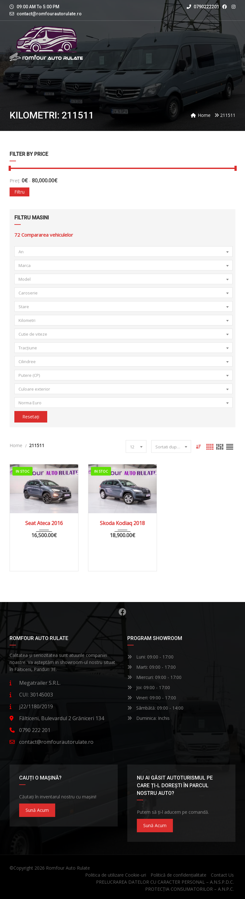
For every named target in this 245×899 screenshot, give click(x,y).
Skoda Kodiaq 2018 (122, 523)
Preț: (15, 180)
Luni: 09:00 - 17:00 (150, 657)
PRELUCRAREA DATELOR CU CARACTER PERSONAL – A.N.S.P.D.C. (165, 882)
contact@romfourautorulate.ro (49, 13)
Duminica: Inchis (148, 718)
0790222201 (203, 6)
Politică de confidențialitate (178, 875)
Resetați (30, 417)
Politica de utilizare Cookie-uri (115, 875)
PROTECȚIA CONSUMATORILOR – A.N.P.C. (189, 889)
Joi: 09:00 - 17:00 (148, 687)
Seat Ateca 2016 (44, 523)
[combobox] (123, 251)
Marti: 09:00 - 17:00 (151, 667)
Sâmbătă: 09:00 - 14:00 (155, 708)
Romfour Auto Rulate (68, 868)
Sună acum (37, 810)
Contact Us (222, 875)
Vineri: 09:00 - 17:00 (151, 698)
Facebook (122, 611)
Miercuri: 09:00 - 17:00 (154, 677)
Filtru (19, 192)
